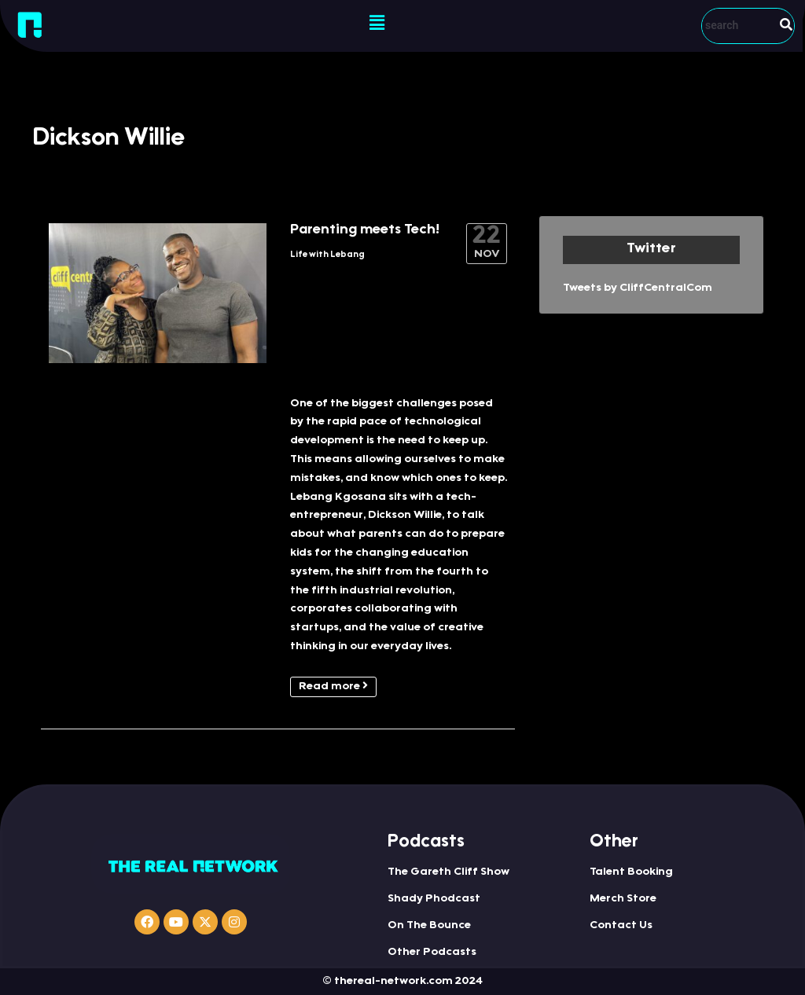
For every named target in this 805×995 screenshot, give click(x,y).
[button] (376, 23)
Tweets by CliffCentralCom (637, 288)
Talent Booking (631, 872)
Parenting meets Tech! (364, 230)
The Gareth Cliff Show (448, 872)
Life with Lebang (327, 255)
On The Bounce (429, 925)
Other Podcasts (432, 952)
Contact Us (621, 925)
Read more (333, 686)
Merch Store (623, 899)
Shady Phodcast (434, 899)
